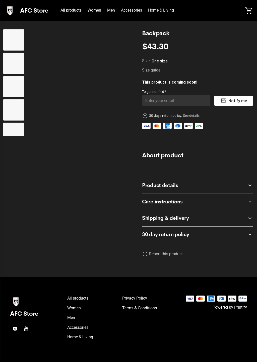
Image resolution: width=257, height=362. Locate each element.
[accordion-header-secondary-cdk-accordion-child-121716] (197, 202)
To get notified (153, 92)
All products (71, 10)
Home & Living (161, 10)
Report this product (166, 253)
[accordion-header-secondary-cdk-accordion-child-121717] (197, 218)
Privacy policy (134, 298)
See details (191, 116)
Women (94, 10)
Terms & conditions (139, 308)
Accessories (131, 10)
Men (111, 10)
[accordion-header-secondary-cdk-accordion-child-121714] (197, 235)
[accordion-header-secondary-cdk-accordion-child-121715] (197, 185)
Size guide (151, 70)
